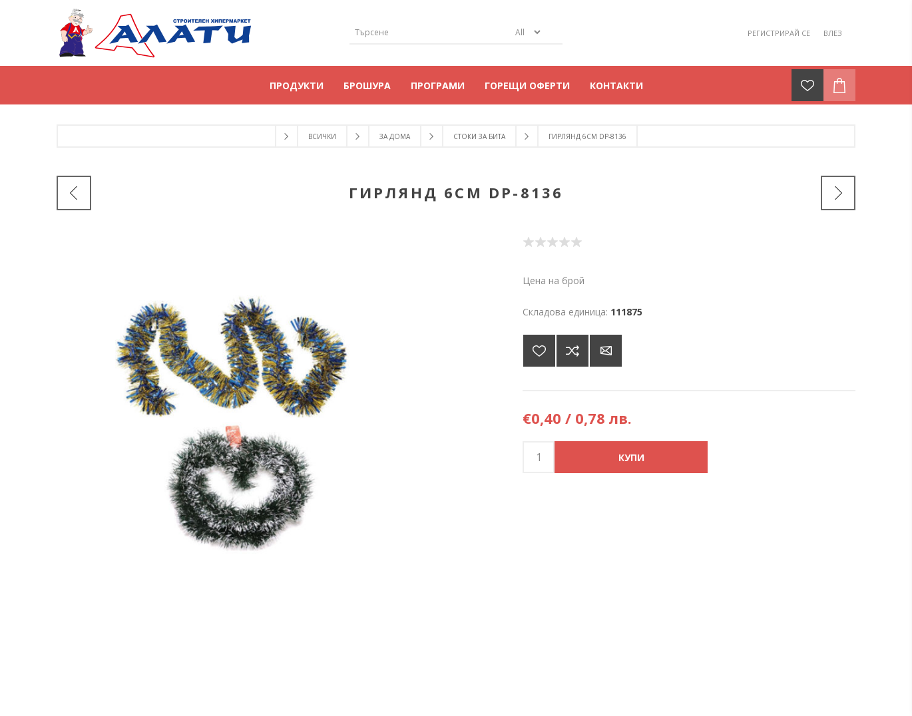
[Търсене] (429, 32)
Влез (832, 33)
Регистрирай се (779, 33)
